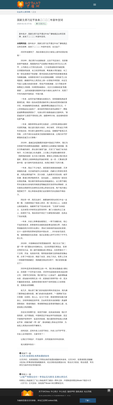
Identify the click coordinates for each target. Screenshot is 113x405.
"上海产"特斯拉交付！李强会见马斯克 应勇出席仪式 (43, 377)
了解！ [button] (88, 400)
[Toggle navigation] (94, 5)
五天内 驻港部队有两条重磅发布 (34, 356)
